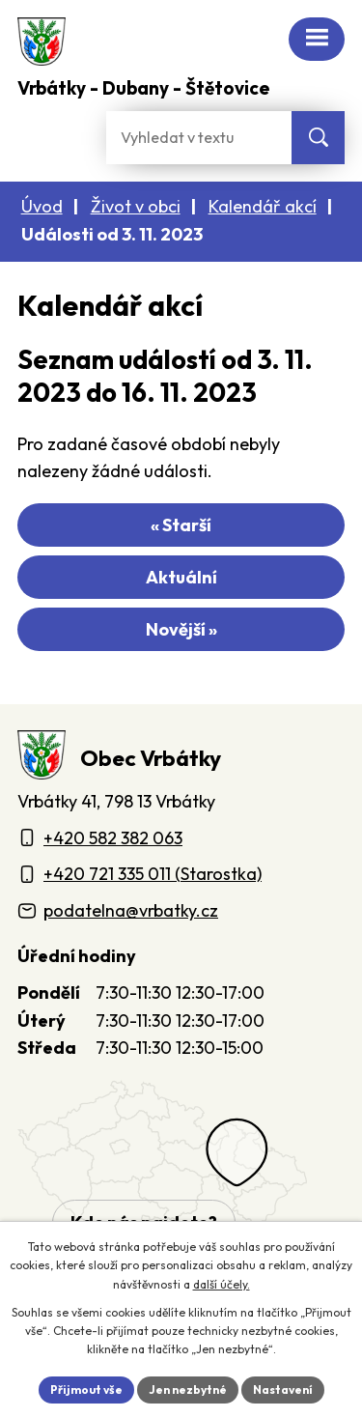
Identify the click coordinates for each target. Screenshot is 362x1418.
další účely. (221, 1284)
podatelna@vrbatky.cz (130, 910)
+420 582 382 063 (112, 838)
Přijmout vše (86, 1389)
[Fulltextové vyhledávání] (199, 137)
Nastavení (283, 1389)
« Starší (181, 525)
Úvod (42, 206)
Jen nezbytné (188, 1389)
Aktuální (181, 577)
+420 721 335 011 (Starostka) (152, 874)
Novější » (181, 629)
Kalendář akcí (263, 206)
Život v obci (136, 206)
